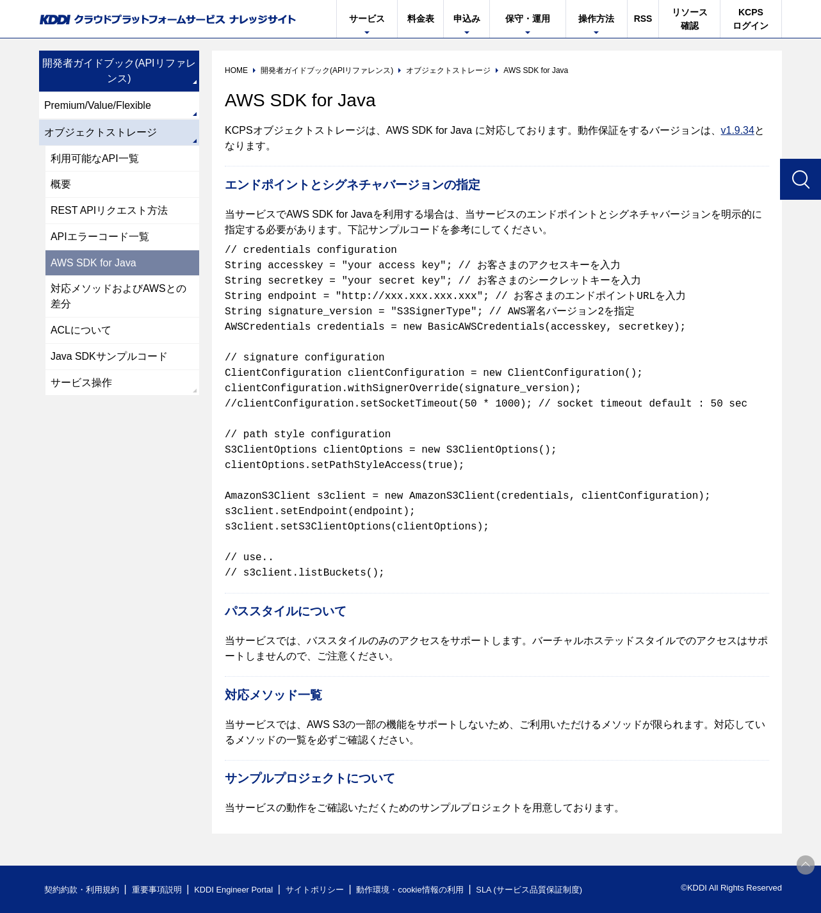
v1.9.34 (737, 130)
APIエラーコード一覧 (100, 237)
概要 (61, 184)
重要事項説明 (157, 889)
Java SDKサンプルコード (109, 357)
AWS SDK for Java (94, 263)
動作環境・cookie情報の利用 (412, 889)
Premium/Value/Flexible (98, 105)
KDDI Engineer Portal (234, 889)
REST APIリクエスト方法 (109, 211)
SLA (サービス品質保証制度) (532, 889)
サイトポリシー (317, 889)
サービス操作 (81, 383)
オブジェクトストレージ (100, 132)
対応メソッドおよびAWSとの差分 (118, 297)
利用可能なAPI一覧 (95, 158)
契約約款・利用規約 (81, 889)
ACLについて (81, 331)
